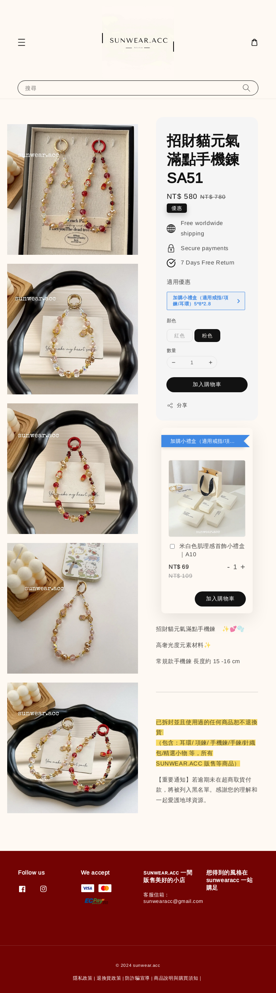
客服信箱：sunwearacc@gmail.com (173, 898)
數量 (171, 350)
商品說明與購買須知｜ (178, 978)
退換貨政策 (109, 978)
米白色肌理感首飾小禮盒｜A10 (207, 550)
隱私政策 (83, 978)
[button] (21, 42)
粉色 (207, 335)
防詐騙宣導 (137, 978)
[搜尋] (246, 88)
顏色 (171, 320)
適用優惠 (178, 282)
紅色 (179, 335)
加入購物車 (207, 384)
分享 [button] (177, 405)
